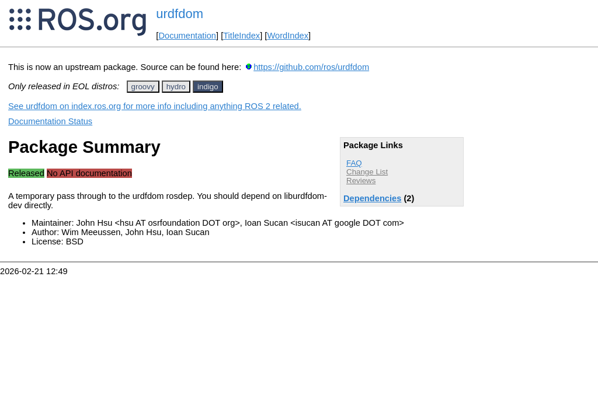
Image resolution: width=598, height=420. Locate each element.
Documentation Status (50, 121)
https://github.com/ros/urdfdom (311, 67)
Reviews (361, 180)
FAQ (354, 163)
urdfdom (179, 13)
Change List (367, 171)
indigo (207, 86)
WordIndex (287, 35)
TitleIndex (241, 35)
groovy (143, 86)
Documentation (187, 35)
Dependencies (372, 198)
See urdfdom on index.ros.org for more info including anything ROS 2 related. (154, 106)
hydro (176, 86)
